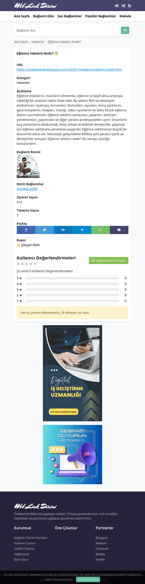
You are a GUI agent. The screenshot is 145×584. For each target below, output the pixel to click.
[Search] (67, 30)
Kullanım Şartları (25, 543)
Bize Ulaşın (21, 559)
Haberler (38, 42)
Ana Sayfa (22, 16)
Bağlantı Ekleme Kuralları (30, 538)
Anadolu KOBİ (27, 189)
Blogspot (102, 538)
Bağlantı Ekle (43, 16)
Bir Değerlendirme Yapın (109, 260)
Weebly (101, 554)
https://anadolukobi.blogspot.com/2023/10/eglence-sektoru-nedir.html (69, 69)
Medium (101, 543)
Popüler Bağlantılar (100, 16)
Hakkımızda (21, 554)
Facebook (102, 549)
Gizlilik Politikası (24, 549)
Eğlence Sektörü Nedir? (64, 42)
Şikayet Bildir (28, 245)
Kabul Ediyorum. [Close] (88, 579)
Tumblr (100, 559)
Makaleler (127, 16)
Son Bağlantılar (69, 16)
